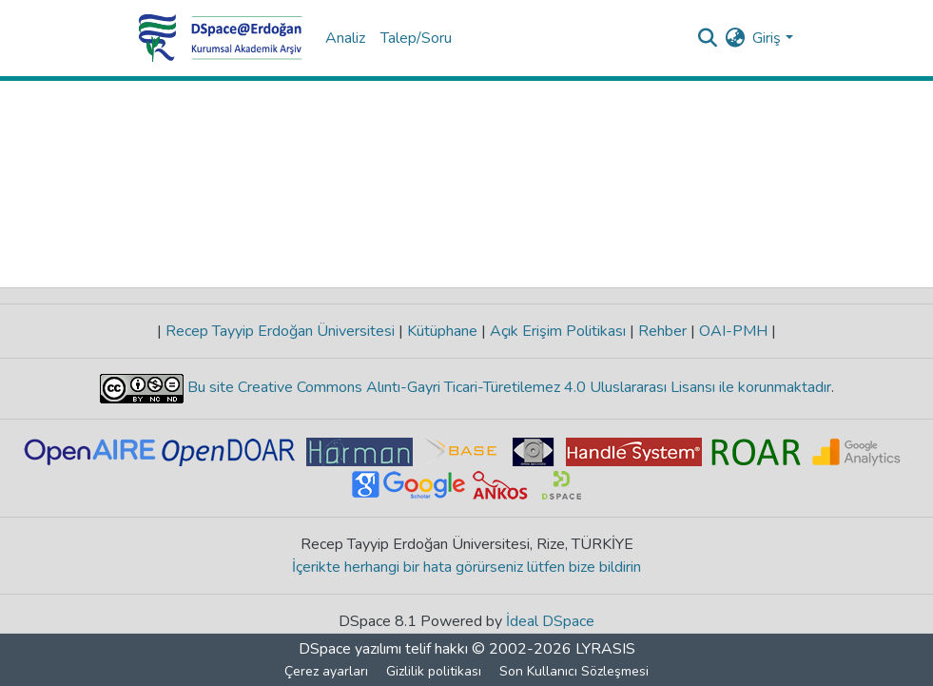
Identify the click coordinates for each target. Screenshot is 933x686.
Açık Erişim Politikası (558, 331)
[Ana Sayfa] (220, 38)
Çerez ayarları (326, 671)
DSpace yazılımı (350, 648)
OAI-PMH (733, 331)
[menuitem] (735, 38)
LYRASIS (605, 648)
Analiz (345, 38)
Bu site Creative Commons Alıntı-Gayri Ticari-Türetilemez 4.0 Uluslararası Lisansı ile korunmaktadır (507, 387)
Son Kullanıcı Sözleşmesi (574, 671)
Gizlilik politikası (433, 671)
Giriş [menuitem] (766, 38)
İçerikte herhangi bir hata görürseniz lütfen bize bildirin (466, 567)
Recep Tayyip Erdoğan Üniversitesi (280, 331)
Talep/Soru (416, 38)
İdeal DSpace (550, 621)
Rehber (662, 331)
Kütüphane (442, 331)
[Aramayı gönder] (707, 38)
